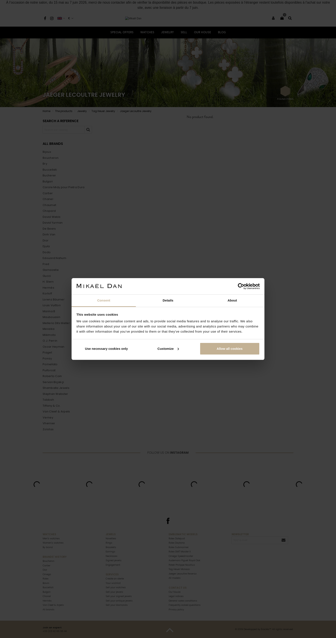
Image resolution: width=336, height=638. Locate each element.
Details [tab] (168, 300)
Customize (168, 348)
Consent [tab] (103, 300)
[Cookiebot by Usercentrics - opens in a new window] (241, 286)
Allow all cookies (230, 348)
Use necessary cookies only (106, 348)
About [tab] (232, 300)
